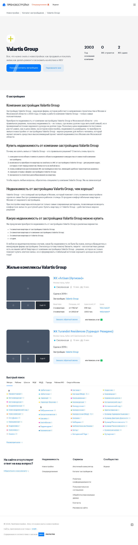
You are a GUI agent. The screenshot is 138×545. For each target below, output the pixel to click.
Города (49, 382)
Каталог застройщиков (82, 471)
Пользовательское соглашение (81, 488)
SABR (34, 529)
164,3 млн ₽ (104, 308)
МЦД (41, 382)
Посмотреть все (14, 442)
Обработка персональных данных (84, 496)
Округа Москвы (73, 382)
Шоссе (27, 382)
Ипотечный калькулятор (83, 466)
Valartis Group (72, 299)
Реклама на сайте (80, 508)
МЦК (34, 382)
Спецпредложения (40, 5)
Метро (9, 382)
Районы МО (59, 382)
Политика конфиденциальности (82, 480)
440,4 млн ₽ (105, 312)
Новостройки (48, 466)
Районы (18, 382)
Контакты (77, 503)
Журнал (56, 5)
